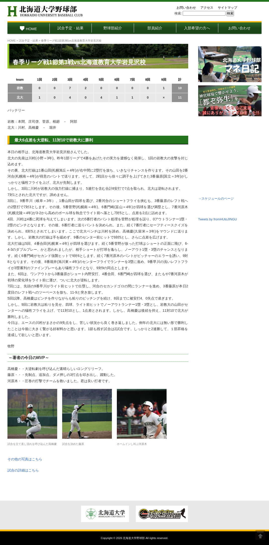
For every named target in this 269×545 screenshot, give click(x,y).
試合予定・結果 (70, 28)
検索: (178, 13)
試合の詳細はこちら (23, 470)
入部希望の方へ (197, 28)
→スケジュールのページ (216, 198)
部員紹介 (154, 28)
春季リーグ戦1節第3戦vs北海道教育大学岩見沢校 (79, 62)
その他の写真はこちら (24, 459)
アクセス (206, 7)
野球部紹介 (112, 28)
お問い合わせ (186, 7)
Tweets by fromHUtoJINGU (217, 219)
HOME (28, 29)
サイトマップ (227, 7)
